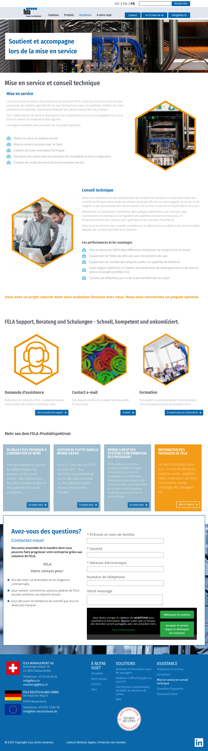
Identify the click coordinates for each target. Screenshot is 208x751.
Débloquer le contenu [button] (177, 614)
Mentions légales (86, 742)
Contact (70, 742)
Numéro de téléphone (125, 580)
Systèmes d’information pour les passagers (133, 671)
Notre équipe (99, 679)
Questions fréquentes (170, 689)
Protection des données (112, 742)
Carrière (96, 684)
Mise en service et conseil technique (172, 681)
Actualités (97, 673)
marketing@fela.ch (35, 684)
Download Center (167, 694)
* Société (125, 551)
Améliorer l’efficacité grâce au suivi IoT (134, 679)
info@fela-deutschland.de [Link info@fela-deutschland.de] (40, 711)
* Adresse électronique (125, 566)
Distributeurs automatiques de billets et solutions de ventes (133, 690)
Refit (118, 699)
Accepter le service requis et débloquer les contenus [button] (177, 629)
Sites (94, 689)
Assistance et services (170, 669)
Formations (164, 674)
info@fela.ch (31, 680)
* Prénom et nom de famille (125, 537)
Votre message (125, 597)
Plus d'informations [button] (123, 630)
